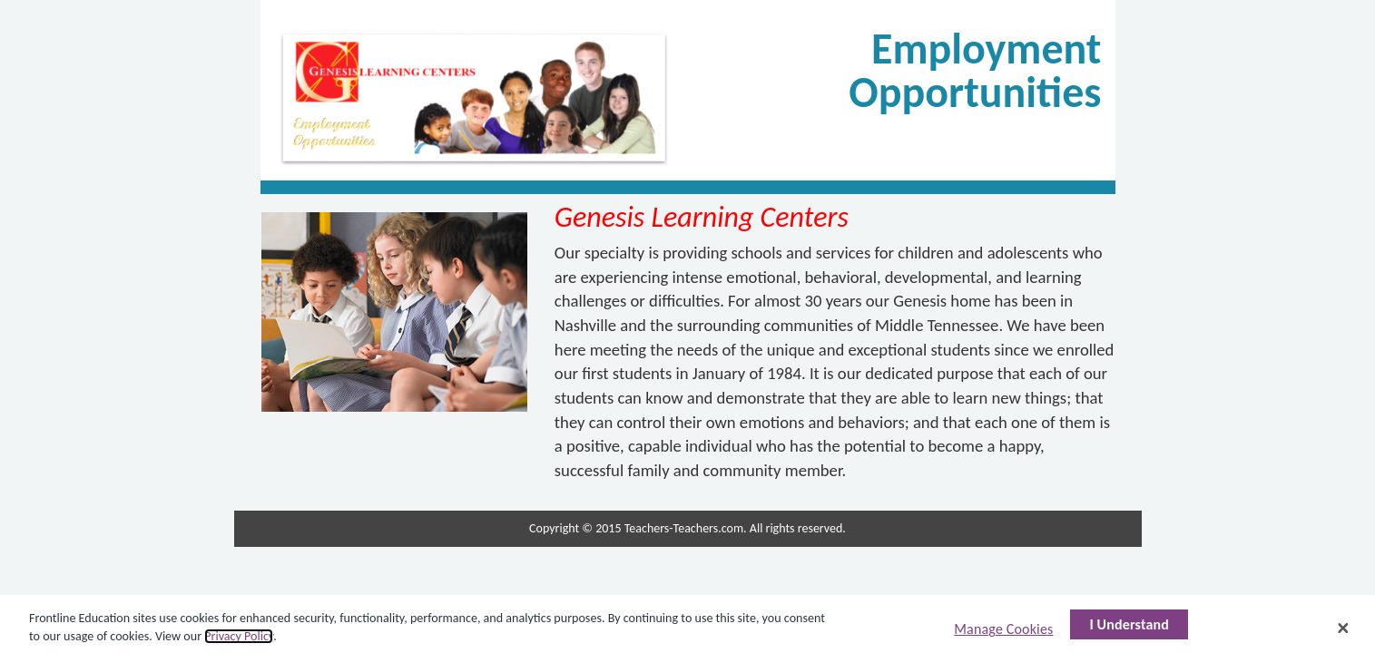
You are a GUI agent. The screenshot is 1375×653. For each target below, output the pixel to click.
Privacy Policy (238, 639)
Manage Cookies (1003, 632)
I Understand (1129, 628)
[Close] (1343, 631)
